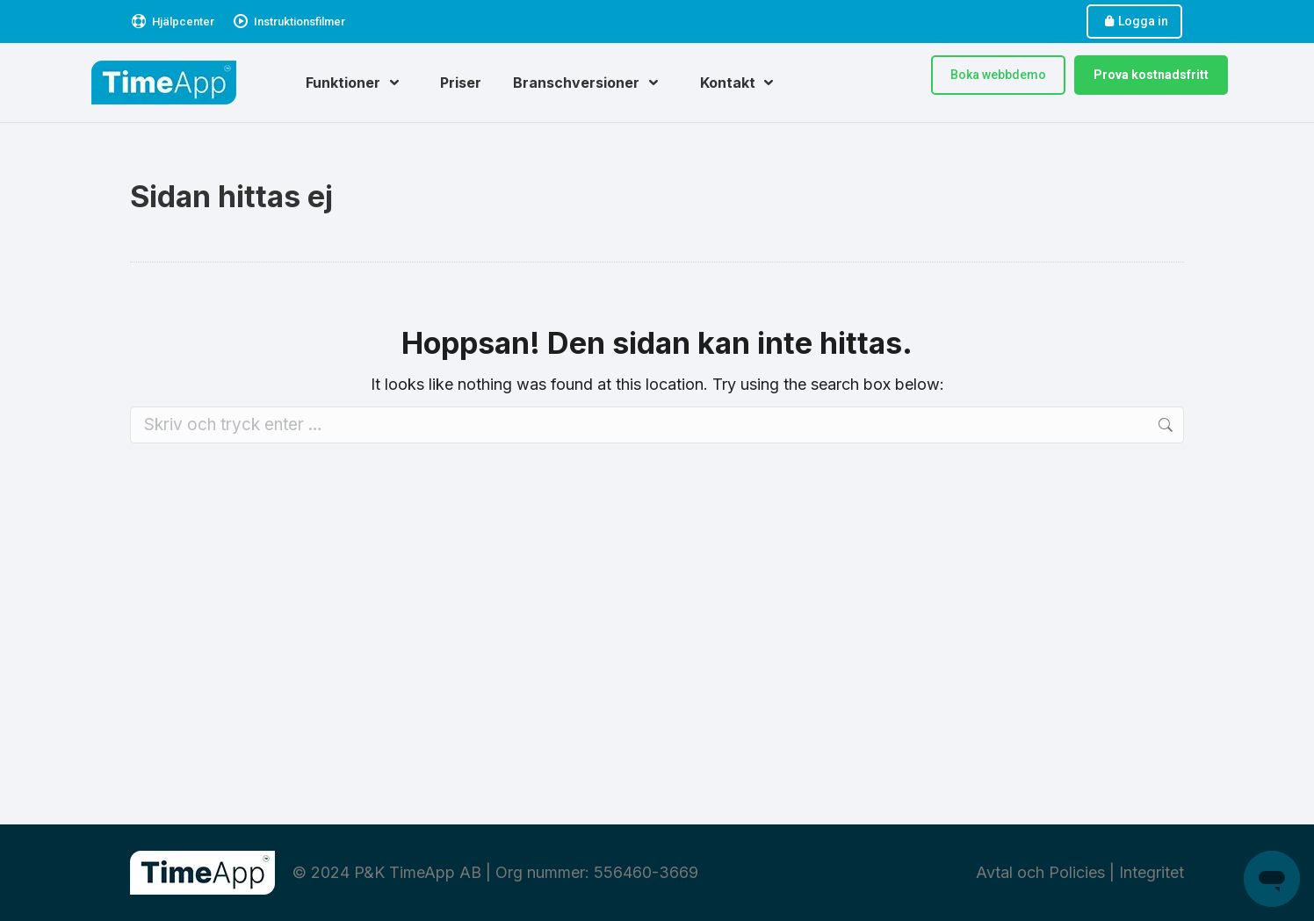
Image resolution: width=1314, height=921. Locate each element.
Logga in (1134, 21)
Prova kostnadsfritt (1151, 75)
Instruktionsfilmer (288, 21)
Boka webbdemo (998, 75)
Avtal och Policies (1040, 872)
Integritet (1151, 872)
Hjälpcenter (172, 21)
